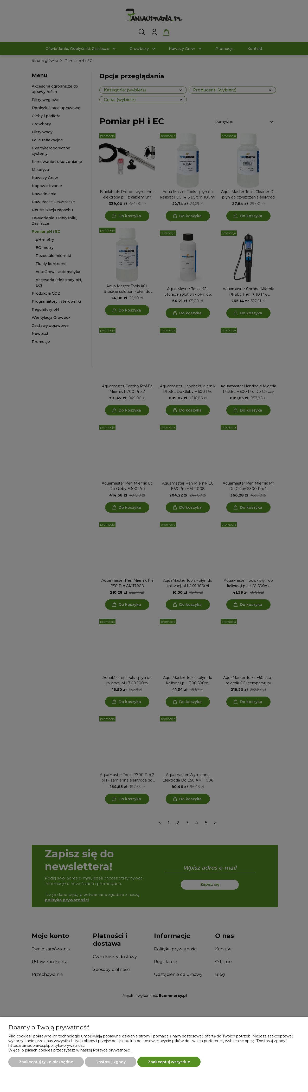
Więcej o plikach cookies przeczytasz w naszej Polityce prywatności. (69, 1050)
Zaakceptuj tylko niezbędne (46, 1062)
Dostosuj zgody (110, 1062)
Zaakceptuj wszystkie (169, 1062)
